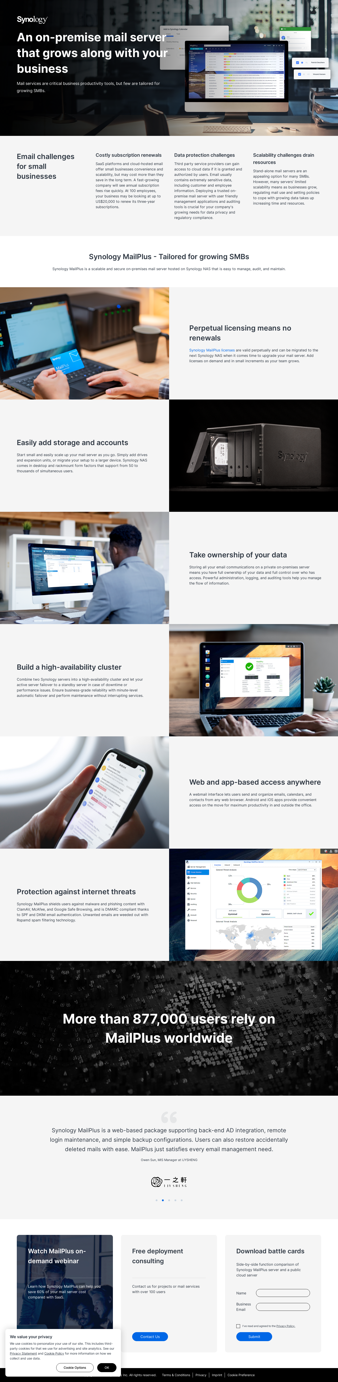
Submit (254, 1336)
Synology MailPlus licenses (212, 350)
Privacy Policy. (285, 1326)
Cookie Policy (54, 1353)
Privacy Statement (23, 1353)
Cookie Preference (241, 1375)
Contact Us (150, 1336)
